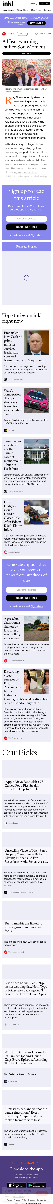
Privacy (17, 1200)
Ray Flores (26, 53)
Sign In (32, 3)
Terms (9, 1200)
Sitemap (31, 1200)
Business (47, 10)
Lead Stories (8, 10)
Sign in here (37, 235)
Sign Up (44, 3)
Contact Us (41, 1200)
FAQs (24, 1200)
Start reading (36, 23)
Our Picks (36, 10)
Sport (22, 34)
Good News (22, 10)
